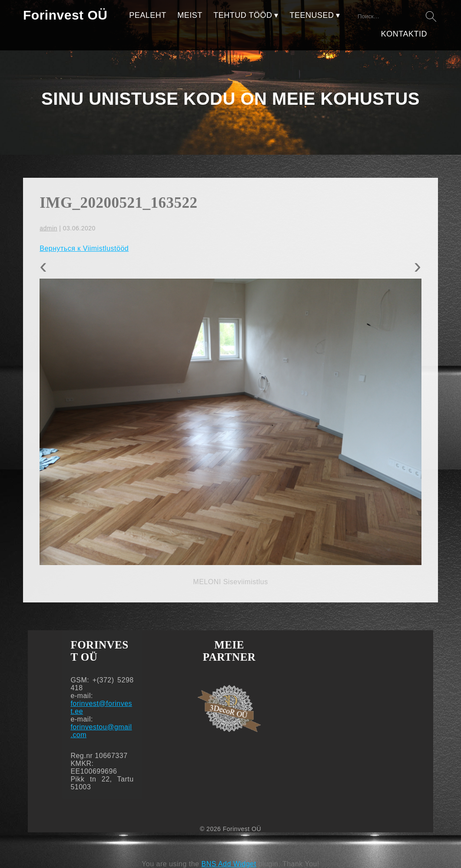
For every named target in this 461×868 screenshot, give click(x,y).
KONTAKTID (404, 34)
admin (48, 228)
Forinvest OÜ (65, 15)
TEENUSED (311, 15)
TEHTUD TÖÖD (242, 15)
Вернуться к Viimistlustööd (84, 248)
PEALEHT (147, 15)
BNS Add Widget (228, 864)
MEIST (189, 15)
